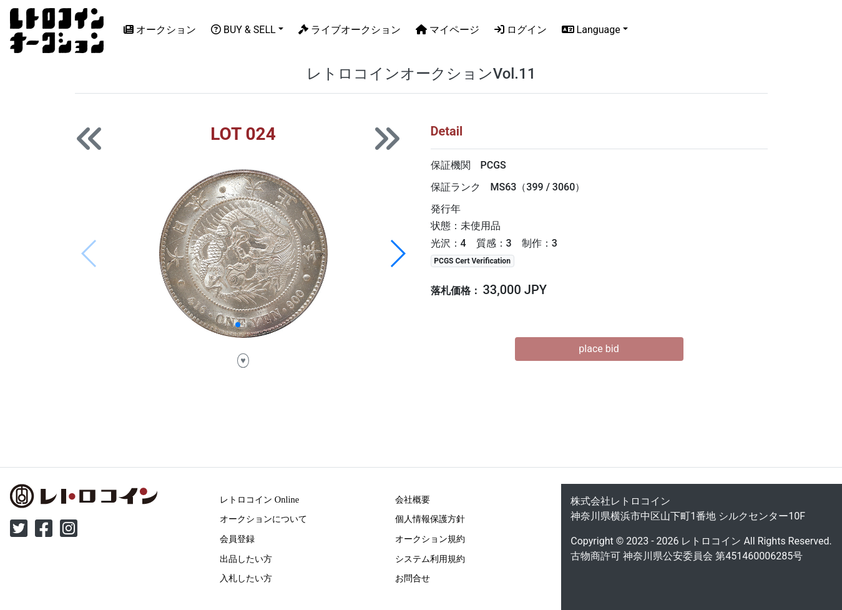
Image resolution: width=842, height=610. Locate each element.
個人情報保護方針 (430, 519)
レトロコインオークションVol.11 (421, 73)
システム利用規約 (430, 559)
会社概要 (412, 499)
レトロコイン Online (259, 499)
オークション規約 (430, 539)
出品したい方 (246, 559)
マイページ (447, 30)
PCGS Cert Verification (472, 261)
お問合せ (412, 578)
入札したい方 (246, 578)
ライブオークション (349, 30)
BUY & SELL (243, 30)
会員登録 (237, 539)
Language (591, 30)
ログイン (520, 30)
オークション (160, 30)
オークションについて (263, 519)
